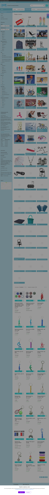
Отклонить (29, 492)
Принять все (21, 492)
